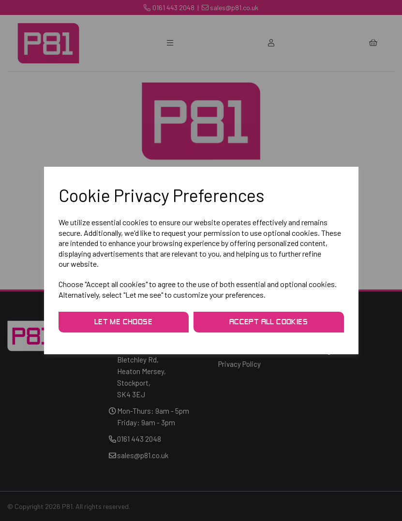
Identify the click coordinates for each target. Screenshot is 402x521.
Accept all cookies (268, 322)
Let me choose (123, 322)
